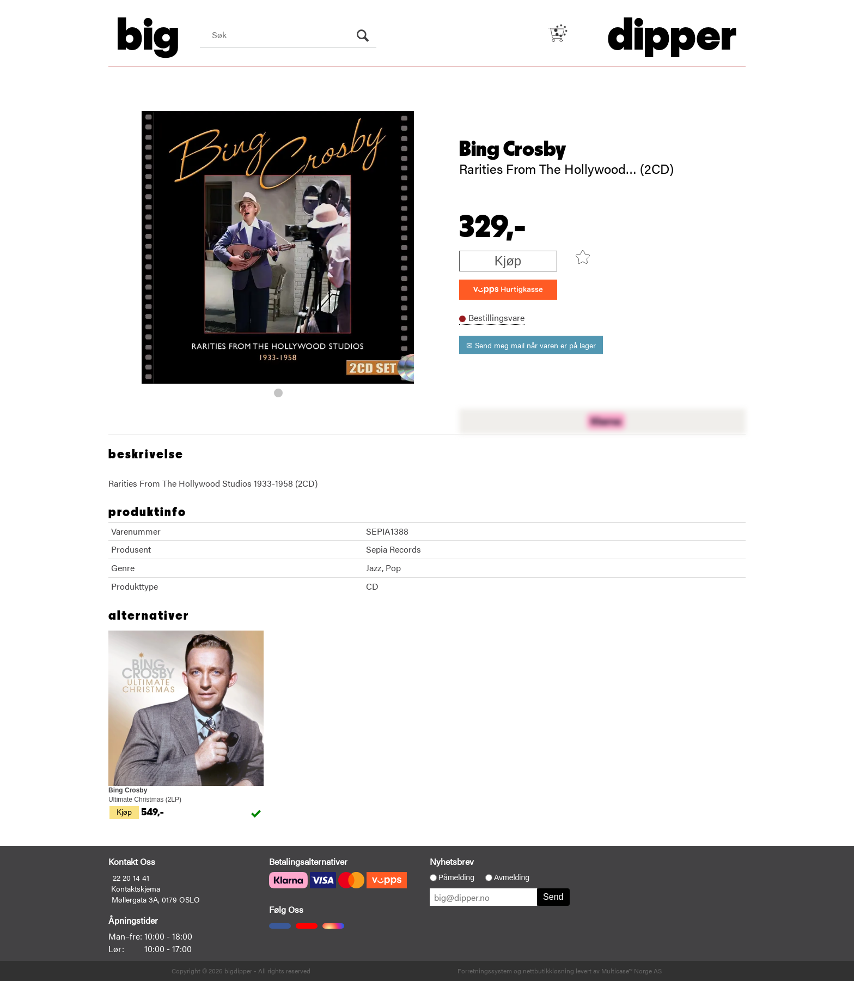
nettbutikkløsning (548, 971)
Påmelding (456, 877)
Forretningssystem (484, 971)
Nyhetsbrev (452, 861)
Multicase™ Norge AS (631, 971)
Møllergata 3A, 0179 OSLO (156, 899)
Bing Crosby (512, 149)
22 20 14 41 (131, 877)
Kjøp (508, 260)
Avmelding (511, 877)
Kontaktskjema (135, 888)
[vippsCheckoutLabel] (508, 290)
